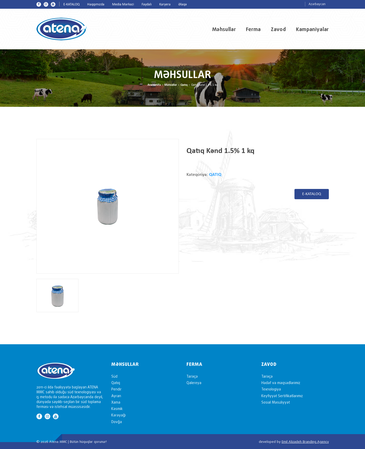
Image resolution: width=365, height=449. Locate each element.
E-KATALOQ (71, 4)
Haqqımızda (95, 4)
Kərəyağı (118, 415)
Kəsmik (117, 408)
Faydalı (147, 4)
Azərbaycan (317, 4)
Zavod (278, 29)
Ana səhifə (154, 85)
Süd (114, 376)
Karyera (165, 4)
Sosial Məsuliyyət (275, 402)
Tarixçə (192, 376)
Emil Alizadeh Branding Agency (305, 442)
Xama (115, 402)
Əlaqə (182, 4)
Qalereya (193, 382)
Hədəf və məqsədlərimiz (280, 382)
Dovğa (116, 421)
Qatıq (184, 85)
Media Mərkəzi (123, 4)
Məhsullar (224, 29)
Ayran (116, 396)
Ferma (253, 29)
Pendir (116, 389)
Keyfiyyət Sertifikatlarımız (282, 396)
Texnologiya (271, 389)
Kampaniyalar (312, 29)
